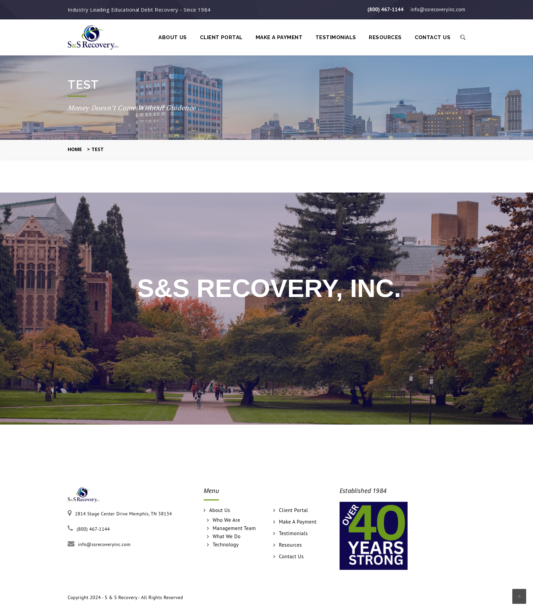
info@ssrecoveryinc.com (438, 9)
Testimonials (335, 37)
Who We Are (226, 520)
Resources (385, 37)
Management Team (234, 528)
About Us (172, 37)
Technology (225, 545)
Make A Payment (279, 37)
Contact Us (433, 37)
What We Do (226, 536)
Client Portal (221, 37)
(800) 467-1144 (385, 9)
